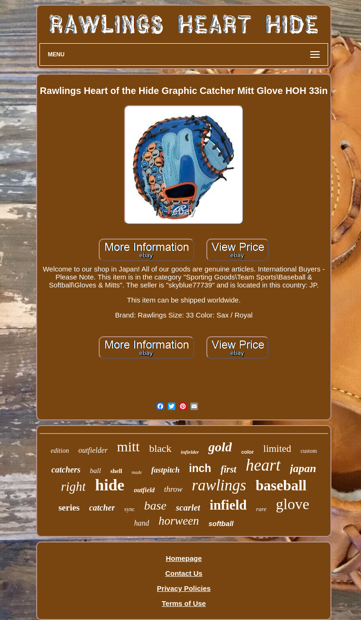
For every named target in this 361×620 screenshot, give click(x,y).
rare (261, 508)
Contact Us (183, 573)
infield (228, 504)
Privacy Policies (184, 588)
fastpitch (165, 469)
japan (303, 468)
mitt (128, 446)
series (68, 507)
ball (95, 470)
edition (60, 450)
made (137, 472)
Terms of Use (184, 603)
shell (116, 470)
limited (277, 448)
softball (220, 523)
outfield (144, 490)
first (228, 469)
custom (309, 451)
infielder (190, 452)
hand (141, 523)
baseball (281, 485)
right (73, 487)
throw (173, 489)
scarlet (188, 507)
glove (292, 504)
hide (109, 485)
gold (220, 447)
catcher (102, 507)
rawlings (219, 485)
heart (263, 465)
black (160, 448)
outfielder (93, 450)
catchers (65, 469)
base (155, 505)
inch (200, 468)
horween (178, 520)
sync (129, 509)
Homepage (184, 558)
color (247, 452)
